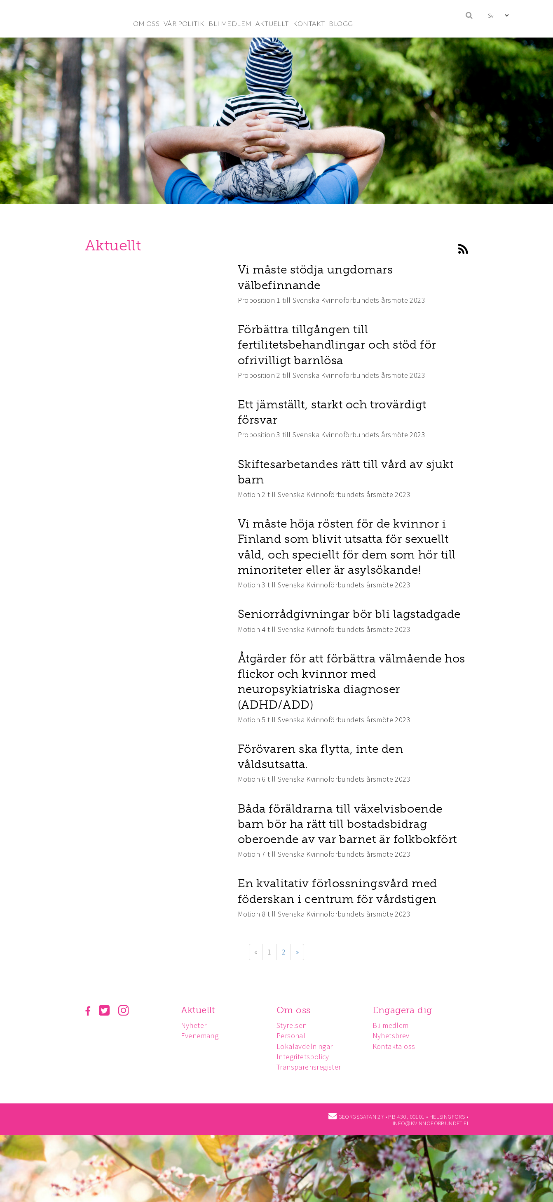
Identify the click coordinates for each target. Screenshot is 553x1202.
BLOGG (341, 23)
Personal (293, 1035)
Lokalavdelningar (307, 1046)
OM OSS (146, 23)
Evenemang (201, 1035)
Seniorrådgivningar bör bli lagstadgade (349, 614)
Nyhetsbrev (394, 1035)
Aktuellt (199, 1010)
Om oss (296, 1010)
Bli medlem (394, 1025)
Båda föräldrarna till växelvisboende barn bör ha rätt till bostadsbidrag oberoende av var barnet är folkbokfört (347, 824)
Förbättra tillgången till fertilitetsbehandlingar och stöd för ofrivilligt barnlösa (337, 345)
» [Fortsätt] (297, 952)
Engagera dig (406, 1010)
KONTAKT (309, 23)
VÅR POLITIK (184, 23)
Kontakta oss (397, 1046)
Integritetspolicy (305, 1056)
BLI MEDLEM (230, 23)
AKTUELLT (271, 23)
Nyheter (195, 1025)
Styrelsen (294, 1025)
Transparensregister (311, 1067)
